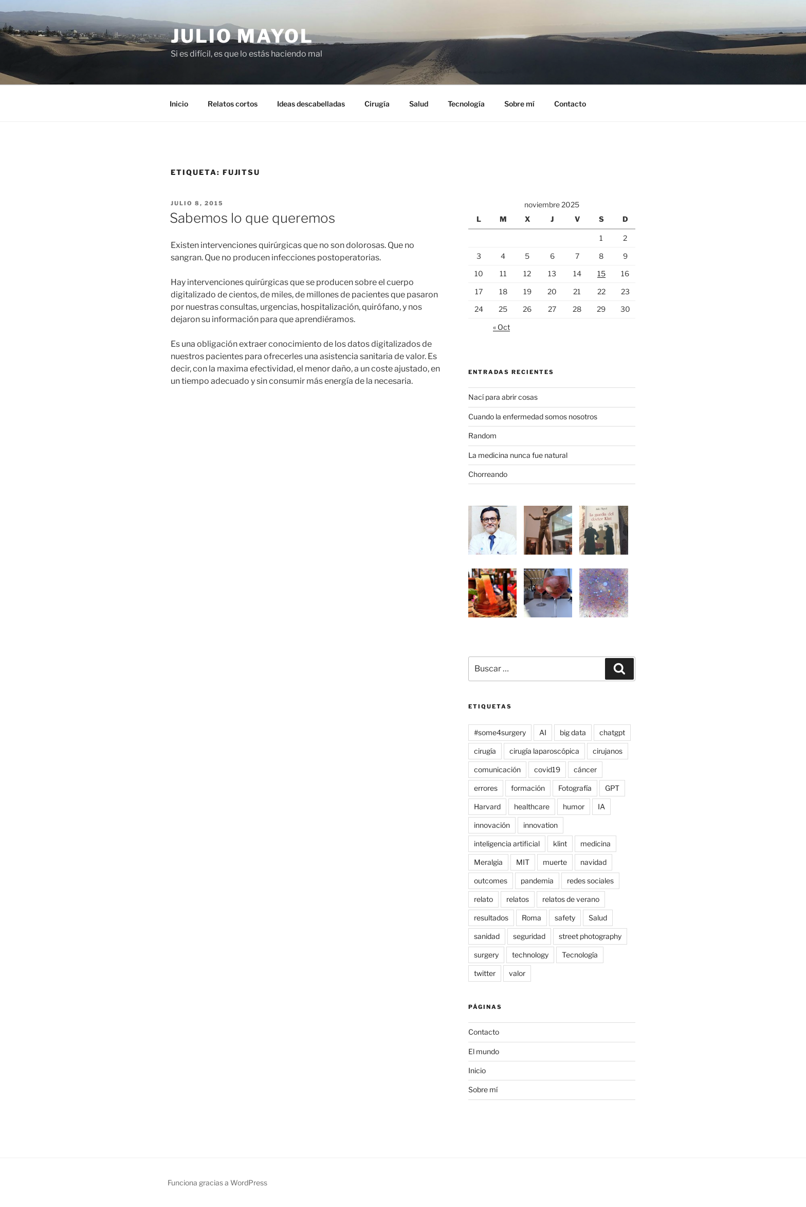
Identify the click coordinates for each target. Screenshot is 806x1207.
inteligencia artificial (507, 843)
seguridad (529, 936)
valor (517, 973)
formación (528, 788)
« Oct (501, 327)
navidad (593, 862)
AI (542, 732)
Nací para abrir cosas (503, 397)
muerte (555, 862)
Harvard (487, 806)
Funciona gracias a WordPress (217, 1182)
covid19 (547, 769)
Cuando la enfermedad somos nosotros (532, 416)
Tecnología (466, 103)
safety (565, 917)
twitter (485, 973)
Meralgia (488, 862)
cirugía (485, 751)
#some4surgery (500, 732)
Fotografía (575, 788)
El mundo (483, 1051)
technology (530, 954)
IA (601, 806)
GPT (612, 788)
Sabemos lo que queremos (252, 218)
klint (560, 843)
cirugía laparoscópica (544, 751)
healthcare (531, 806)
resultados (491, 917)
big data (573, 732)
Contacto (570, 103)
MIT (522, 862)
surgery (486, 954)
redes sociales (590, 880)
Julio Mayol (242, 36)
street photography (590, 936)
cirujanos (607, 751)
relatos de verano (570, 899)
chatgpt (612, 732)
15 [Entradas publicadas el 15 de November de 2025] (601, 273)
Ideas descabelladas (311, 103)
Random (482, 435)
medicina (595, 843)
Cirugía (377, 103)
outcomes (490, 880)
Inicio (179, 103)
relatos (517, 899)
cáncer (585, 769)
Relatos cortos (233, 103)
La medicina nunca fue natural (517, 455)
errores (486, 788)
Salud (418, 103)
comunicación (497, 769)
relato (483, 899)
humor (573, 806)
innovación (492, 825)
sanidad (487, 936)
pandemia (537, 880)
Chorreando (487, 474)
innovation (540, 825)
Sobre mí (519, 103)
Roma (531, 917)
